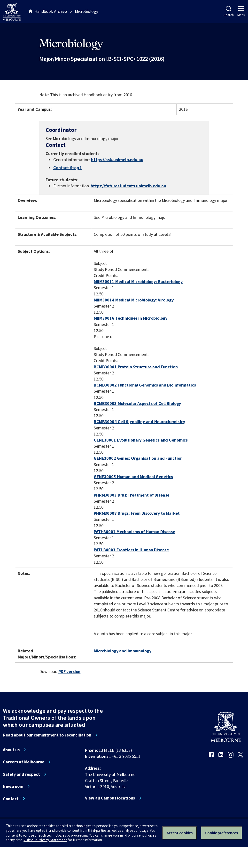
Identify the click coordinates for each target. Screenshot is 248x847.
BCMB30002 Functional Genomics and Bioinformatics (145, 385)
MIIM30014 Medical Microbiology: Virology (134, 300)
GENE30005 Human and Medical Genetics (133, 476)
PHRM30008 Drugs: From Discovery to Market (136, 513)
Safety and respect (21, 774)
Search (228, 11)
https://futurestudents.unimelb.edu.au (128, 186)
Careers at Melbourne (23, 762)
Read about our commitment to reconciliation (47, 735)
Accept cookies (180, 832)
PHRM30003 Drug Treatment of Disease (131, 495)
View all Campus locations (110, 798)
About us (11, 749)
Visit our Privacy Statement (45, 840)
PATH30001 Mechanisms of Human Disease (134, 531)
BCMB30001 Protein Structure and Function (136, 367)
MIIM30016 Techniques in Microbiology (130, 318)
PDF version (69, 671)
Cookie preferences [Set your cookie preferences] (221, 832)
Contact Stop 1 (67, 167)
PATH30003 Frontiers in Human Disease (131, 550)
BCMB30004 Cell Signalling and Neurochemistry (139, 421)
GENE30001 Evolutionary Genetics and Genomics (141, 440)
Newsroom (13, 786)
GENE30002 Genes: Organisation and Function (138, 458)
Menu (241, 11)
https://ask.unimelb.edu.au (117, 159)
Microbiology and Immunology (122, 651)
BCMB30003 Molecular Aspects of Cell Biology (137, 403)
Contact (11, 798)
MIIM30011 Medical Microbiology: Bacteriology (138, 281)
